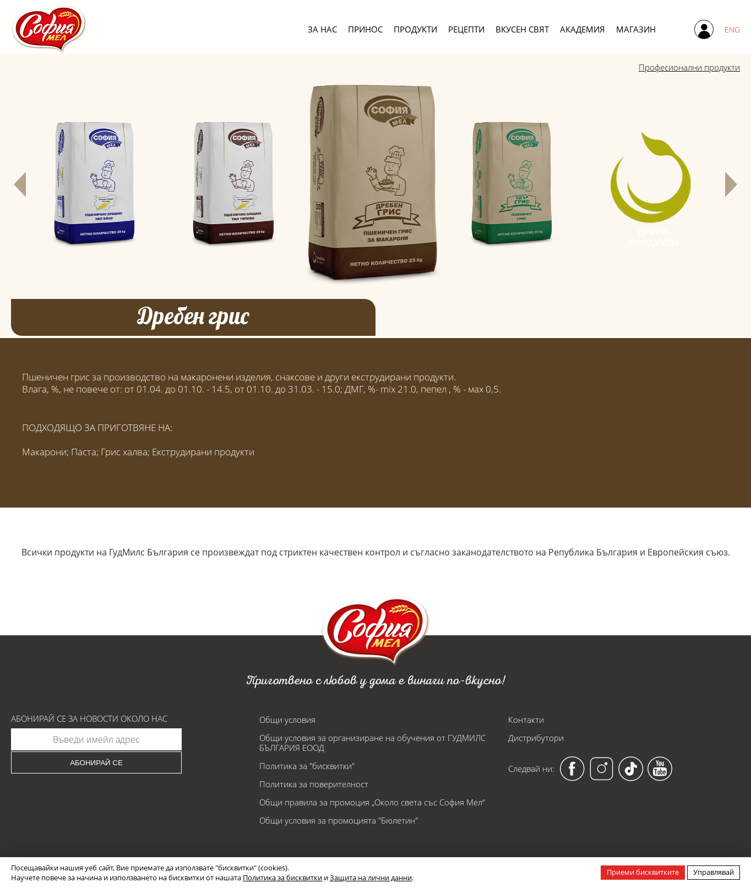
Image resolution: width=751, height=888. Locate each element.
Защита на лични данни (371, 877)
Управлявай (713, 872)
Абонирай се (96, 763)
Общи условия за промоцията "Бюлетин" (338, 820)
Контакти (526, 719)
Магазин (636, 29)
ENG (732, 29)
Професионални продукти (683, 68)
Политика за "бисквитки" (307, 765)
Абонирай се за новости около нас (89, 719)
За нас (322, 29)
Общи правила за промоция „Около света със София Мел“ (372, 802)
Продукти (415, 29)
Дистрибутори (536, 737)
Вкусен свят (522, 29)
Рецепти (466, 29)
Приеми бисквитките (643, 872)
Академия (582, 29)
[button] (20, 184)
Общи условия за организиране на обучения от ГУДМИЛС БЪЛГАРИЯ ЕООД (372, 742)
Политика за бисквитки (282, 877)
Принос (365, 29)
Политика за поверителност (313, 783)
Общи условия (287, 719)
